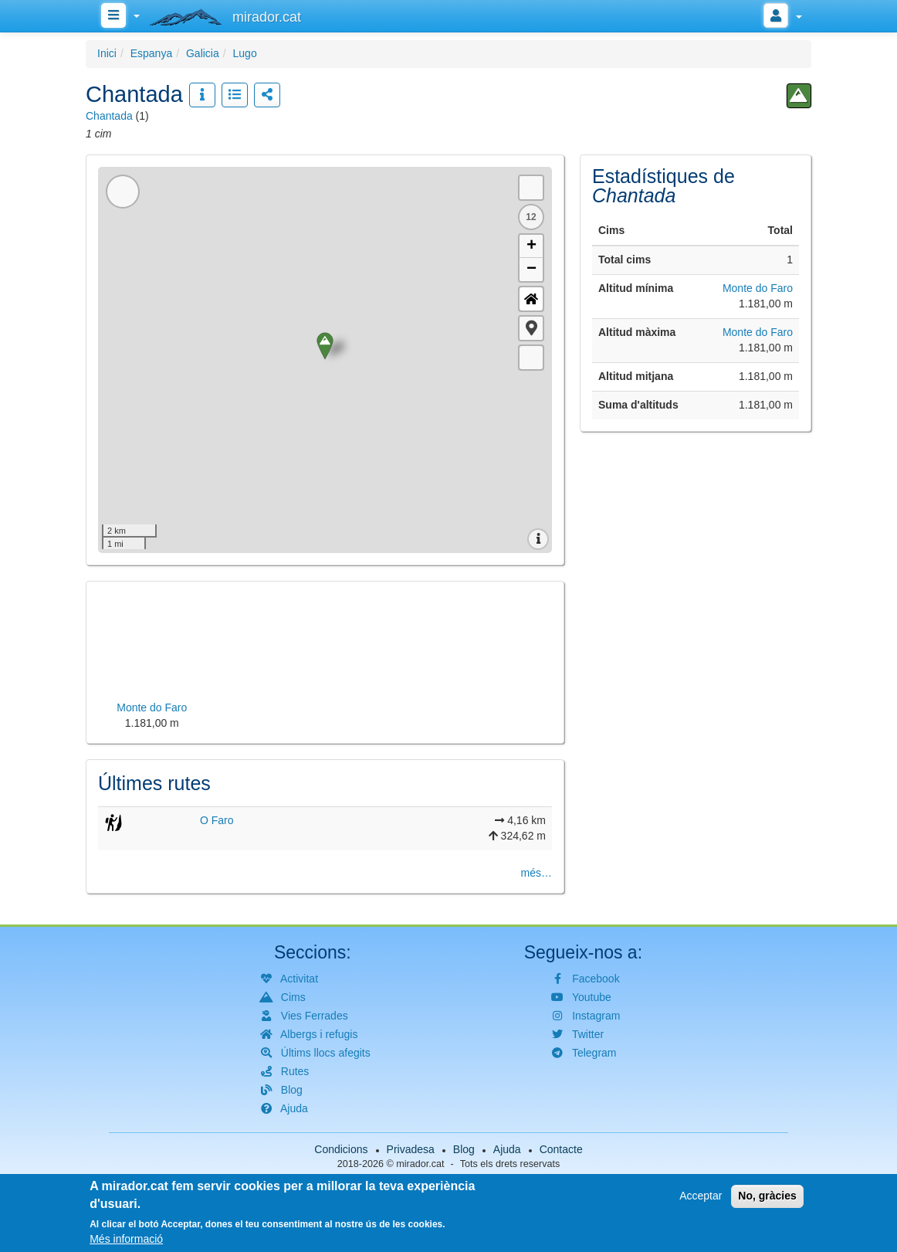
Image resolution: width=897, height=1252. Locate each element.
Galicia (202, 53)
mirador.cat (420, 1164)
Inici (107, 53)
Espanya (151, 53)
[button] (531, 328)
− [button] (531, 269)
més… (536, 873)
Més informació (126, 1239)
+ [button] (531, 246)
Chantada (109, 116)
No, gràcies (767, 1195)
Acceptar (700, 1195)
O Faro (217, 820)
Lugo (245, 53)
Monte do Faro (758, 288)
